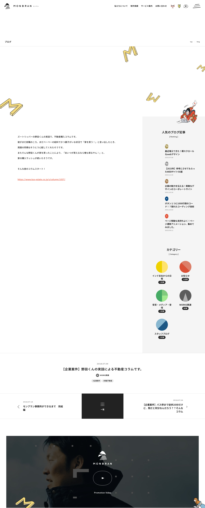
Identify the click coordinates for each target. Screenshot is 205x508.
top (191, 41)
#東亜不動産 (107, 381)
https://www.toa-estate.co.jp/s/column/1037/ (41, 179)
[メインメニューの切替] (197, 6)
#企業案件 (96, 381)
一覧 (102, 407)
